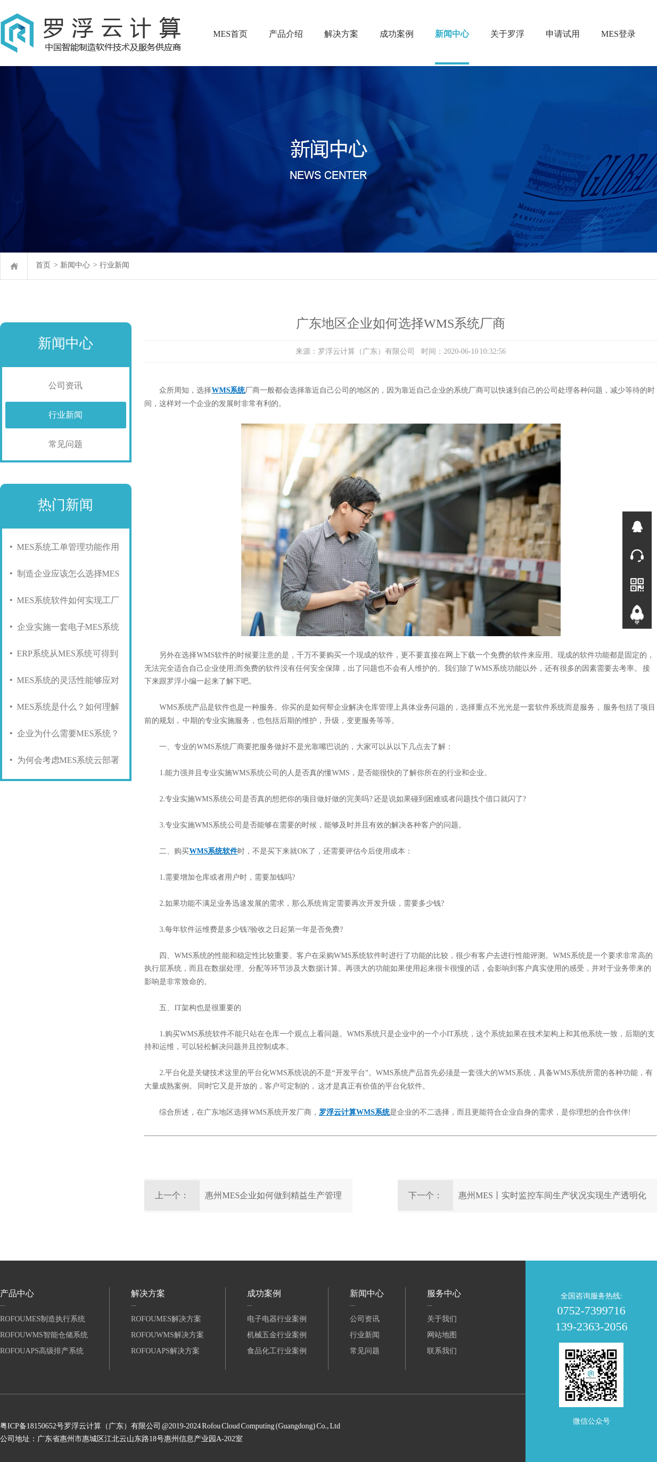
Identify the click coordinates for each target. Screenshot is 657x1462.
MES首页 (230, 33)
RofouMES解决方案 (166, 1319)
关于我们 (442, 1319)
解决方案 (341, 33)
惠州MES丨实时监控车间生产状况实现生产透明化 (552, 1195)
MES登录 (618, 33)
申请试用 (563, 33)
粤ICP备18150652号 (32, 1426)
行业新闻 (114, 265)
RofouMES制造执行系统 (42, 1319)
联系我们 (442, 1351)
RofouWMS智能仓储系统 (44, 1335)
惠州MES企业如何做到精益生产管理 (273, 1195)
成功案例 (397, 33)
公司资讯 (65, 385)
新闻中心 (452, 33)
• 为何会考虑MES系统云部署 (62, 760)
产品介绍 (286, 33)
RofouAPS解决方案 (165, 1351)
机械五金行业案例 (277, 1335)
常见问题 (65, 444)
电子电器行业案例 (277, 1319)
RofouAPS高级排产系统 (42, 1351)
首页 (43, 265)
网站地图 (442, 1335)
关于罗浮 (507, 33)
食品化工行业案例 (277, 1351)
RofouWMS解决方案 (167, 1335)
